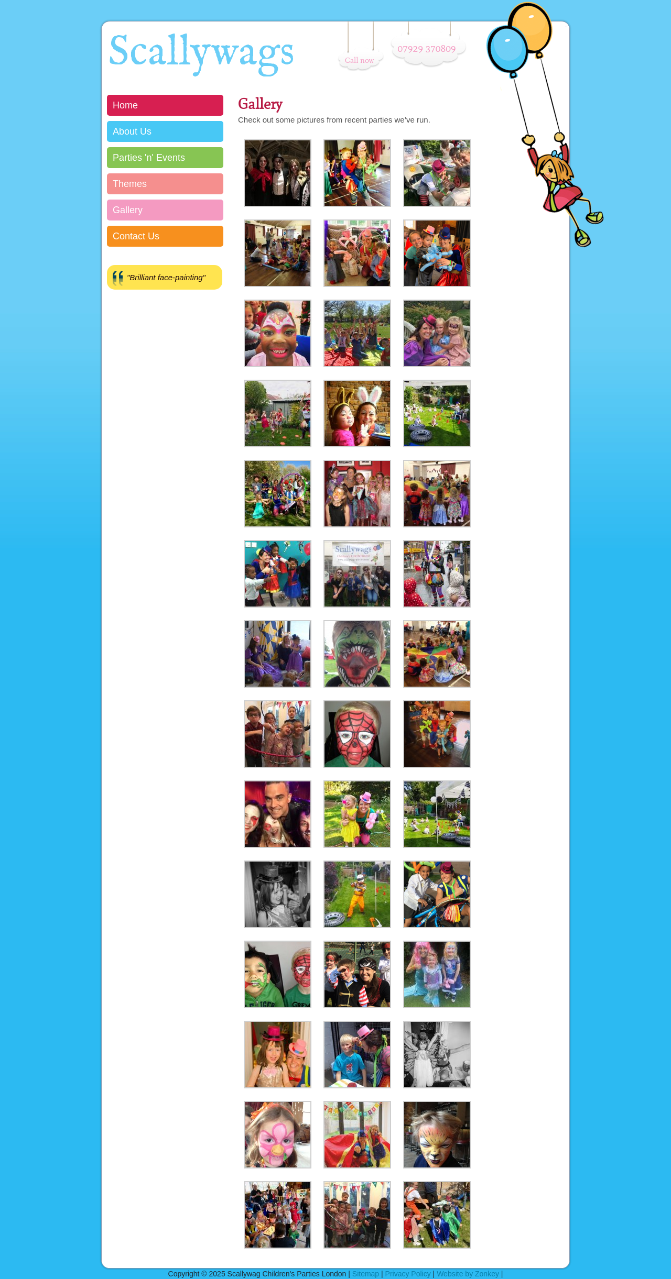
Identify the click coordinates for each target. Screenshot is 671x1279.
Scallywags (201, 53)
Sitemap (365, 1274)
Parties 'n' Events (149, 157)
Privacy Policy (408, 1274)
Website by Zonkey (468, 1274)
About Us (132, 131)
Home (125, 105)
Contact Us (136, 236)
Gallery (128, 210)
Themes (130, 184)
